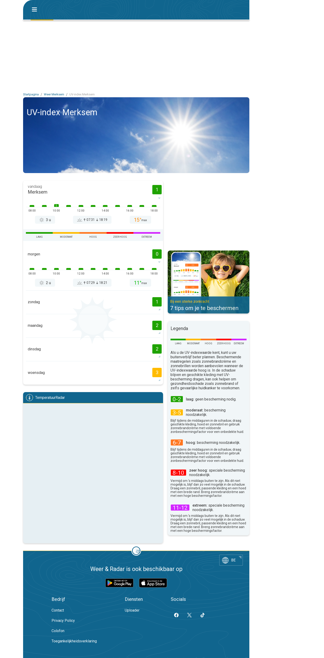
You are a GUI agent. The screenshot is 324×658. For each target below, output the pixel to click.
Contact (58, 610)
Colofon (58, 631)
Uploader (132, 610)
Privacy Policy (63, 620)
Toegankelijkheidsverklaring (74, 641)
